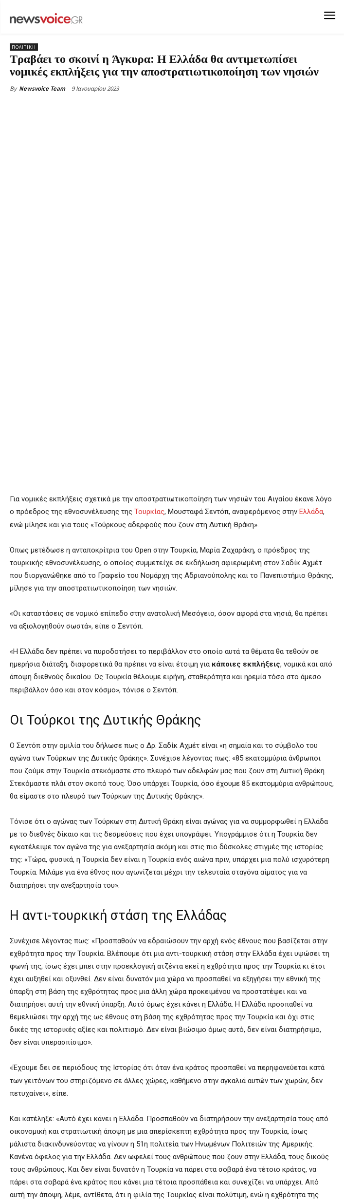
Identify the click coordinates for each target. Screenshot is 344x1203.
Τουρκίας (149, 397)
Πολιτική (24, 47)
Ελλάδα (311, 397)
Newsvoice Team (42, 88)
